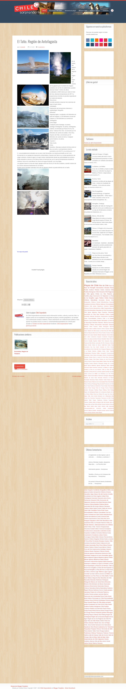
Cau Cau (93, 347)
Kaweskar (95, 367)
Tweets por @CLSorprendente (92, 143)
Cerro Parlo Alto (95, 349)
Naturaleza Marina (94, 379)
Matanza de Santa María (91, 377)
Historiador (111, 312)
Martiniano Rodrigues (103, 375)
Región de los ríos (93, 618)
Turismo (96, 326)
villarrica (106, 322)
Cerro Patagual (102, 349)
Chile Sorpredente (41, 312)
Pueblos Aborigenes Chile (91, 292)
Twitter (17, 17)
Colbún (99, 353)
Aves (110, 285)
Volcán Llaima (90, 406)
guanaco (86, 410)
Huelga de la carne (109, 363)
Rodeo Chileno (90, 394)
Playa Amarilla (100, 383)
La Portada (105, 563)
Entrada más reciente (18, 376)
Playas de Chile (91, 285)
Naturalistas (95, 300)
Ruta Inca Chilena (98, 394)
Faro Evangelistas (97, 191)
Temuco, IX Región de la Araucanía (102, 228)
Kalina (91, 367)
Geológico (86, 363)
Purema (107, 387)
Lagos (97, 298)
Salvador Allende (98, 334)
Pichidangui (95, 383)
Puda (88, 385)
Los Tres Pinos (110, 373)
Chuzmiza (94, 353)
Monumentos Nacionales (102, 324)
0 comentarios (41, 47)
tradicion (94, 412)
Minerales (100, 377)
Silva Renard (94, 627)
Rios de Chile (104, 285)
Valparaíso (104, 334)
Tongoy (95, 400)
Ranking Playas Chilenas (100, 390)
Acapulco (99, 336)
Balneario (86, 328)
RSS (31, 17)
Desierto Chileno (101, 328)
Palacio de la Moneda (96, 592)
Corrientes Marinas (89, 316)
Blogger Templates (59, 688)
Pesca (100, 332)
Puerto (112, 332)
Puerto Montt (111, 385)
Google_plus (20, 17)
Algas (100, 312)
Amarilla (91, 341)
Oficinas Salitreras (101, 304)
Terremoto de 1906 (106, 398)
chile (91, 306)
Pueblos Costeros (106, 332)
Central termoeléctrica (90, 516)
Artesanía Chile (103, 292)
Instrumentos (100, 287)
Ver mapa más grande (22, 251)
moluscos (107, 306)
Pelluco (86, 383)
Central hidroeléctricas (103, 302)
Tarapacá (111, 324)
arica (85, 336)
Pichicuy (90, 383)
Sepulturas (100, 306)
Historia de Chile (92, 330)
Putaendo (111, 387)
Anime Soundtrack (70, 688)
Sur (89, 398)
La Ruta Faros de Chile (105, 330)
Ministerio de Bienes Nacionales (101, 584)
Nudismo (101, 379)
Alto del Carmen (103, 494)
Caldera (112, 343)
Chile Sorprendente (62, 323)
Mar (94, 332)
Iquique (98, 330)
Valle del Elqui (91, 404)
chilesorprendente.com (90, 408)
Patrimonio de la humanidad (98, 381)
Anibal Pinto (101, 341)
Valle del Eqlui (98, 404)
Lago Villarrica (99, 571)
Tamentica (92, 398)
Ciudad (112, 314)
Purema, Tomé (96, 179)
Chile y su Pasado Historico (98, 522)
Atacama (112, 326)
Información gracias (94, 469)
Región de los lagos (89, 334)
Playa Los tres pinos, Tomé (100, 253)
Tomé (91, 326)
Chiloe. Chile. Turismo (108, 351)
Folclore (90, 361)
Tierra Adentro (88, 631)
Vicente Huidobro (106, 404)
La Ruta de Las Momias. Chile (96, 369)
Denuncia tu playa (70, 10)
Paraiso (90, 381)
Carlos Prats (111, 345)
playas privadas (88, 412)
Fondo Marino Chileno (101, 361)
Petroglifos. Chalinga (98, 203)
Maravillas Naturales (98, 322)
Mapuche (90, 332)
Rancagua (91, 390)
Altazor (108, 338)
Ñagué (100, 412)
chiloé (101, 326)
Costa (91, 355)
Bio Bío (103, 343)
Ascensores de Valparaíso (101, 296)
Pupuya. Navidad (97, 265)
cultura (89, 336)
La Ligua (110, 367)
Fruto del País (110, 361)
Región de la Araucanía (101, 392)
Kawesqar (100, 367)
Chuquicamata (87, 353)
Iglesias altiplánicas (102, 365)
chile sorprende (110, 406)
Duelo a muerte (97, 357)
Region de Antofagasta (89, 392)
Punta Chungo (92, 387)
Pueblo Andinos (89, 290)
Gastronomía (104, 316)
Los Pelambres (102, 373)
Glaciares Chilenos (89, 324)
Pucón (85, 385)
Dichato (91, 357)
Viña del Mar (98, 641)
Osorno (97, 332)
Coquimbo (105, 312)
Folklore (94, 361)
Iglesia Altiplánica (92, 365)
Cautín (98, 347)
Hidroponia (101, 363)
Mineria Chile (110, 300)
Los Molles (95, 373)
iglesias (90, 410)
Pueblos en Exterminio (95, 385)
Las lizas (112, 371)
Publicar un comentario (20, 369)
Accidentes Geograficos (108, 336)
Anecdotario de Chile (55, 10)
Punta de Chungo (100, 387)
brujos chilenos (102, 406)
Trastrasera (111, 400)
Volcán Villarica (110, 334)
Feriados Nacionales (102, 320)
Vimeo (27, 17)
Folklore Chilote (104, 298)
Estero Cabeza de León (102, 359)
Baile (90, 343)
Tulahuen (86, 402)
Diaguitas (86, 357)
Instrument (86, 367)
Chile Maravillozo (91, 310)
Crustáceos (87, 304)
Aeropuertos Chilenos (90, 302)
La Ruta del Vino (93, 371)
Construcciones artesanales (92, 531)
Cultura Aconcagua (98, 355)
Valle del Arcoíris (105, 402)
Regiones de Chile (103, 618)
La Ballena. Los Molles (98, 166)
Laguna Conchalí (106, 371)
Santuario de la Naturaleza (104, 396)
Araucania (107, 341)
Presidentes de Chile (109, 383)
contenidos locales (102, 408)
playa (91, 296)
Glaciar (86, 330)
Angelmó (95, 341)
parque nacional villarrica (108, 410)
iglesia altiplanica (93, 312)
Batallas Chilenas (99, 504)
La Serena (99, 371)
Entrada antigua (76, 376)
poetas (95, 306)
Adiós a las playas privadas (90, 338)
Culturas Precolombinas (108, 355)
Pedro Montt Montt (109, 381)
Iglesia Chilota (95, 294)
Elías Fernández (110, 357)
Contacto (105, 10)
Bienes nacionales (96, 343)
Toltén (91, 400)
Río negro (105, 394)
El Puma (103, 357)
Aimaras (99, 338)
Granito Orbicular (93, 363)
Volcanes (107, 287)
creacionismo (111, 408)
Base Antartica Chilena (103, 314)
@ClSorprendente (31, 325)
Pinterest (24, 17)
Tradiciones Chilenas (102, 400)
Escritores (93, 304)
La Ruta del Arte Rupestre (104, 567)
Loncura (90, 373)
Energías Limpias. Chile (90, 359)
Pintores (97, 290)
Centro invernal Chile (107, 290)
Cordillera (94, 328)
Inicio (44, 10)
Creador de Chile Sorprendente (41, 323)
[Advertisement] (48, 28)
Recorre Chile (83, 10)
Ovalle (105, 379)
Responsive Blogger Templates (19, 686)
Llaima (86, 373)
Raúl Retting (111, 390)
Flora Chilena (103, 545)
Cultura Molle (93, 320)
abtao (96, 406)
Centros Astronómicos (95, 308)
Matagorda (111, 375)
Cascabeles (87, 347)
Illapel (108, 365)
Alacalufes (95, 240)
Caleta (90, 328)
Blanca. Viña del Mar (98, 216)
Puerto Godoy (104, 385)
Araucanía (111, 322)
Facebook (13, 17)
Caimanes (107, 343)
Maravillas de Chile (101, 310)
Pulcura (86, 387)
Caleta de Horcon (97, 345)
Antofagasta (106, 326)
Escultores (98, 316)
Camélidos (111, 316)
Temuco (86, 326)
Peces (112, 287)
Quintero (86, 390)
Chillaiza (99, 351)
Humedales (102, 300)
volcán (97, 412)
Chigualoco (108, 349)
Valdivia (91, 402)
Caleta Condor (88, 345)
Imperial (112, 365)
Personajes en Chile (98, 598)
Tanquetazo (98, 398)
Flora (109, 359)
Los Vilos (103, 294)
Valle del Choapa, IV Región (100, 154)
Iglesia (86, 365)
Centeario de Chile (105, 347)
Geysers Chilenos (28, 299)
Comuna (111, 302)
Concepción (104, 353)
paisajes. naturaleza (97, 410)
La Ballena (105, 367)
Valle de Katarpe (97, 402)
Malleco (96, 375)
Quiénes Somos (95, 10)
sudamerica (94, 336)
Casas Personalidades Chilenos (93, 318)
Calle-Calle (105, 345)
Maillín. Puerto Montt (89, 375)
